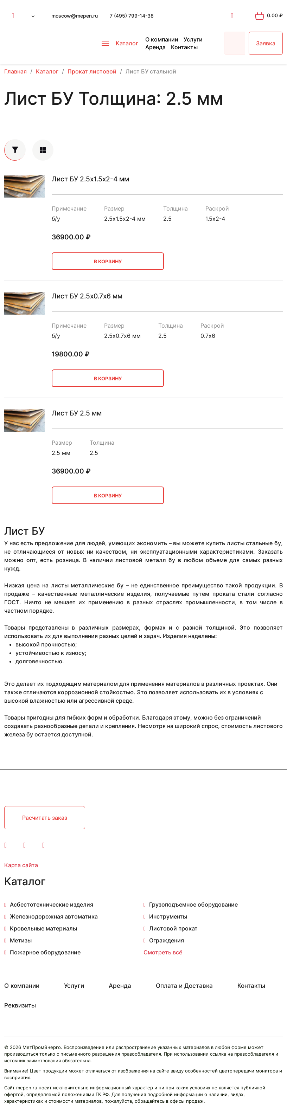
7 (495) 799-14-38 (132, 16)
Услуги (193, 39)
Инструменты (168, 916)
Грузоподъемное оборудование (193, 904)
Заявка (265, 43)
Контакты (184, 47)
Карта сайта (21, 865)
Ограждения (166, 940)
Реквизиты (20, 1005)
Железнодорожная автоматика (54, 916)
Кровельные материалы (43, 928)
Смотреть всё (163, 952)
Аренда (155, 47)
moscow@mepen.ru (74, 16)
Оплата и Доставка (184, 985)
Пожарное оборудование (45, 952)
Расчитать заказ (44, 817)
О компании (161, 39)
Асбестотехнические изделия (51, 904)
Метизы (21, 940)
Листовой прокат (173, 928)
